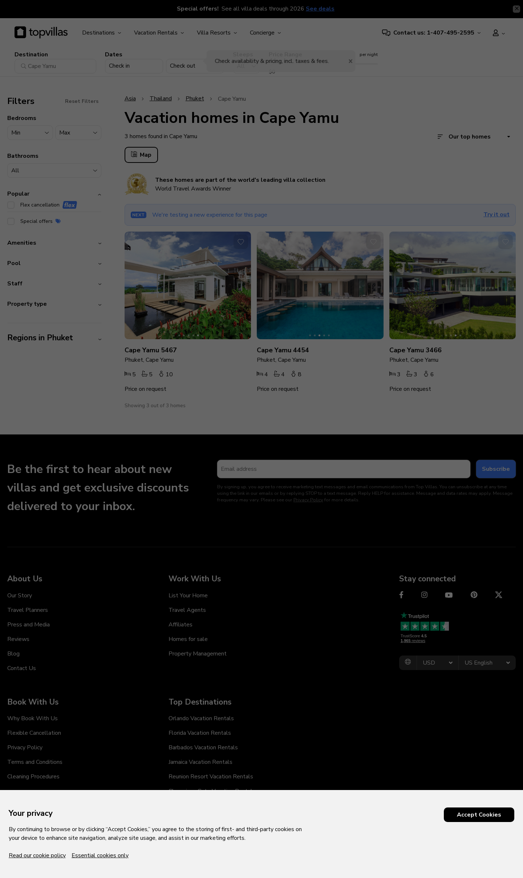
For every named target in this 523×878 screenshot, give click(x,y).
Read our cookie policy (37, 855)
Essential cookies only (100, 855)
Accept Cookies (479, 815)
